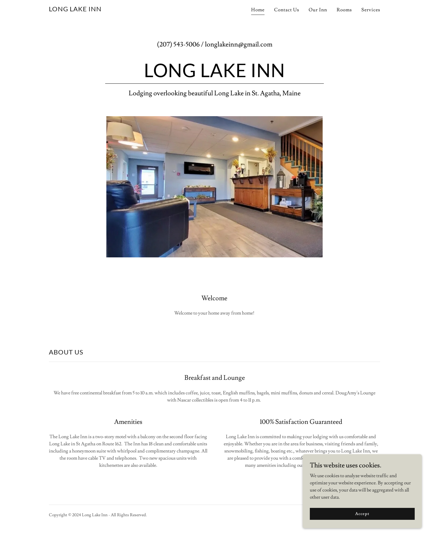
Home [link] (258, 10)
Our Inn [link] (318, 10)
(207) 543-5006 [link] (178, 44)
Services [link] (370, 10)
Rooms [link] (344, 10)
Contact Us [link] (286, 10)
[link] (75, 10)
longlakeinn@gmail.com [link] (238, 44)
